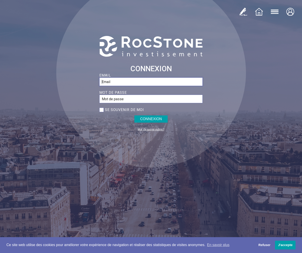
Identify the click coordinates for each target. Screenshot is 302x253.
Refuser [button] (264, 245)
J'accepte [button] (285, 245)
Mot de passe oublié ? (151, 129)
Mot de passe (113, 92)
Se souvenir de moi (124, 110)
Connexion (151, 119)
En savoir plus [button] (218, 245)
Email (105, 75)
